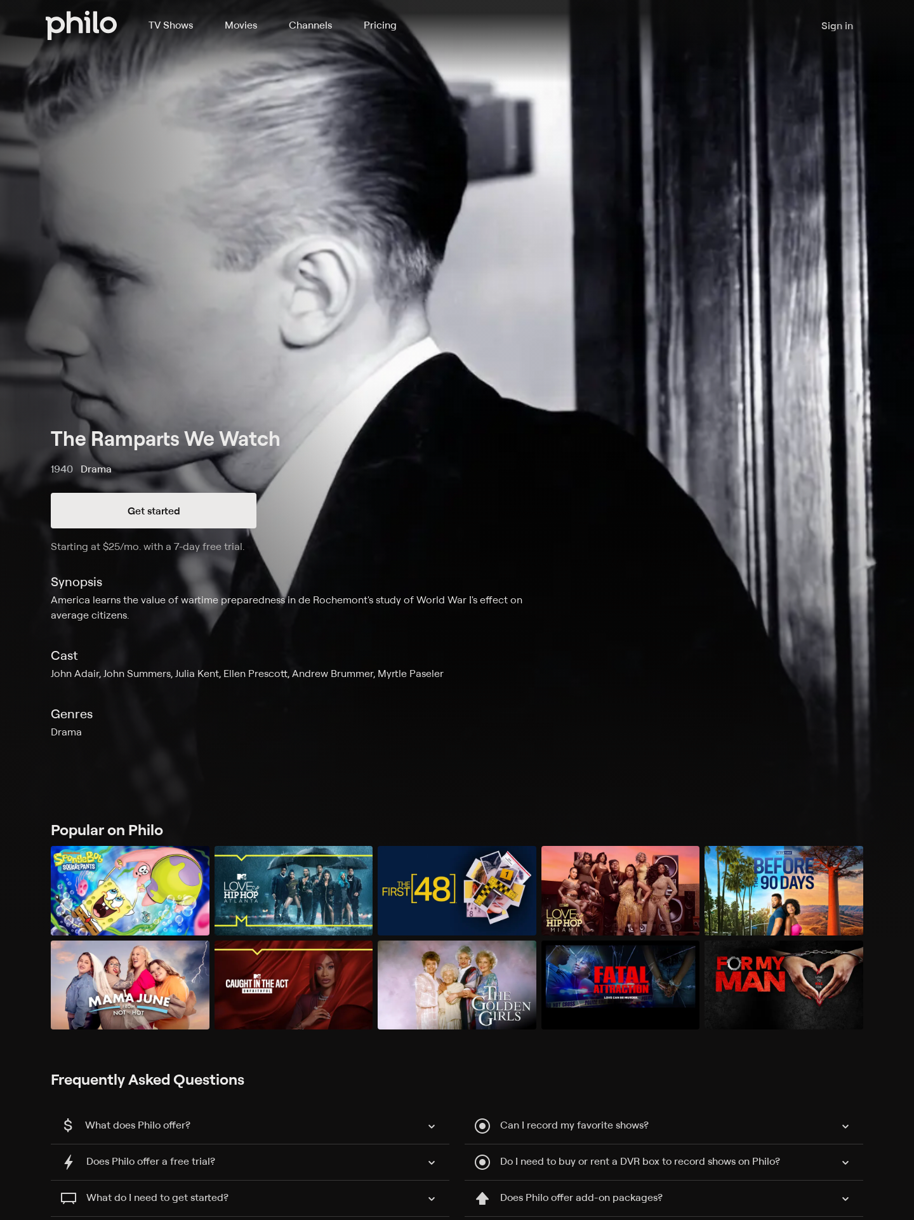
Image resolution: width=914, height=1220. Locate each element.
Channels (310, 24)
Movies (241, 24)
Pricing (380, 24)
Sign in (837, 25)
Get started (154, 510)
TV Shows (171, 24)
